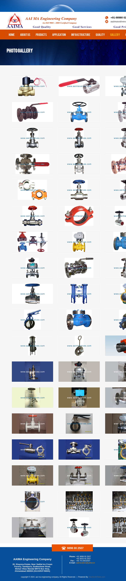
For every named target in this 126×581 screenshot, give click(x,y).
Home (12, 34)
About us (25, 34)
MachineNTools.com (97, 577)
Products (41, 34)
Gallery (115, 34)
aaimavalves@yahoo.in (85, 563)
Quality (100, 34)
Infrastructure (80, 34)
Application (59, 34)
